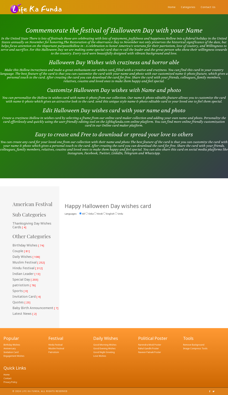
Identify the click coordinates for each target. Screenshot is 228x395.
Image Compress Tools (195, 348)
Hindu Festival (27, 268)
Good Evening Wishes (104, 348)
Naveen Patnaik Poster (149, 352)
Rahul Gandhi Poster (148, 348)
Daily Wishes (26, 257)
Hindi (98, 213)
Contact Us (208, 7)
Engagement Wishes (14, 355)
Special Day (25, 279)
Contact (7, 378)
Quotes (21, 302)
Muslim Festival (28, 262)
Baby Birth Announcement (35, 308)
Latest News (24, 314)
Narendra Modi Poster (149, 344)
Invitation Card (26, 297)
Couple (21, 251)
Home (172, 7)
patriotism (24, 285)
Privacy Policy (10, 382)
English (108, 213)
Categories (188, 7)
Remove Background (193, 344)
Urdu (119, 213)
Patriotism (53, 352)
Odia (90, 213)
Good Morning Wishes (104, 344)
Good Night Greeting (104, 352)
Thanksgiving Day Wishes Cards (31, 225)
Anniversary (10, 348)
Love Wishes (99, 355)
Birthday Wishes (28, 245)
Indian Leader (26, 274)
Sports (20, 291)
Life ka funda (31, 391)
